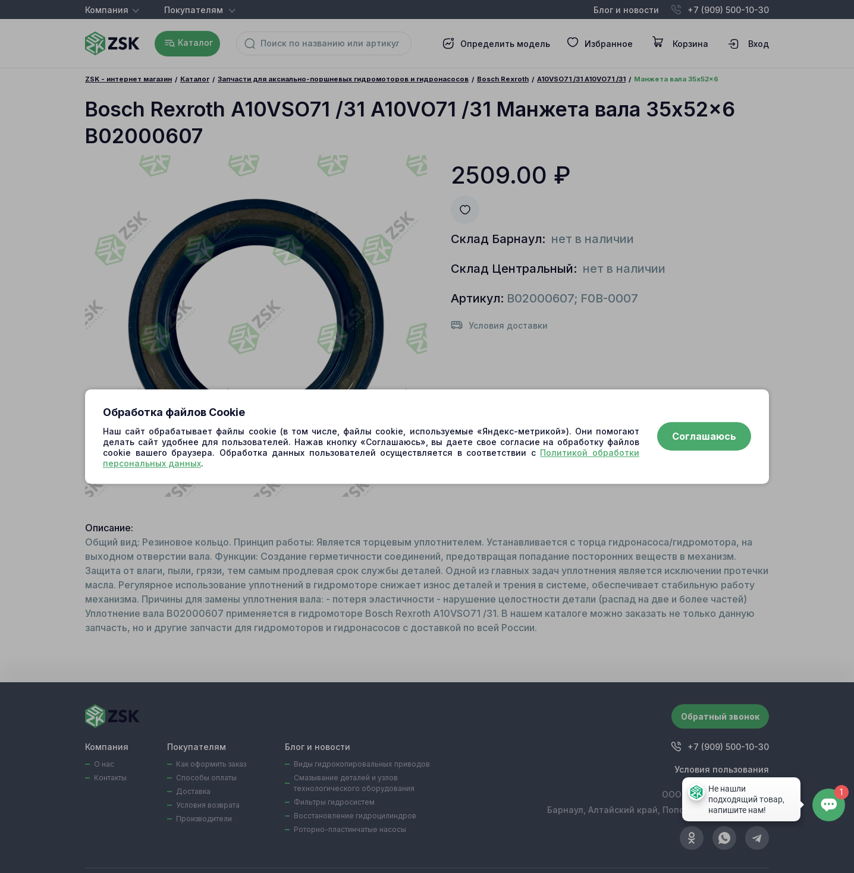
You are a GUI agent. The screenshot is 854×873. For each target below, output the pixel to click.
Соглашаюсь (704, 437)
